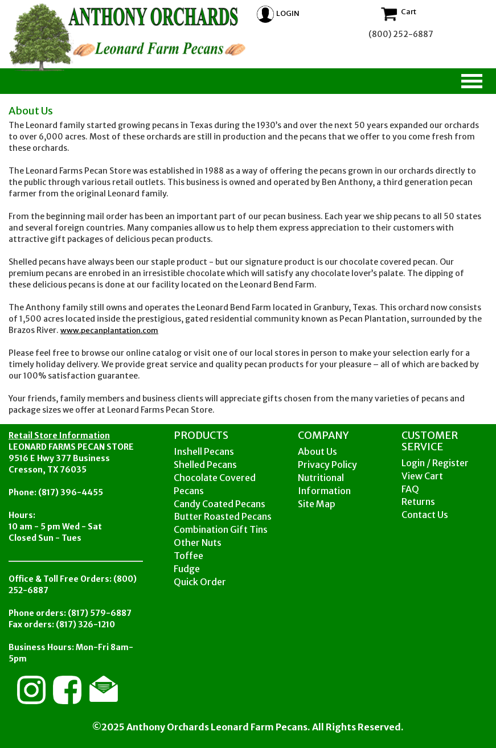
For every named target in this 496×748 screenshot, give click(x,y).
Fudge (187, 568)
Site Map (316, 503)
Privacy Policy (327, 464)
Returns (418, 501)
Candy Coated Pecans (219, 503)
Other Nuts (198, 542)
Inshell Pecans (204, 451)
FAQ (410, 489)
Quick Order (200, 581)
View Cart (422, 476)
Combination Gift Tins (221, 529)
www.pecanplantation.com (109, 330)
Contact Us (424, 514)
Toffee (188, 555)
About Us (317, 451)
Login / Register (435, 462)
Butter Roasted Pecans (223, 516)
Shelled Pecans (205, 464)
